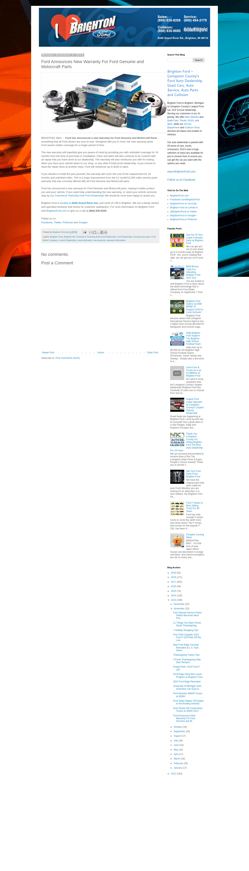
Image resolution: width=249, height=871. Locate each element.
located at (79, 202)
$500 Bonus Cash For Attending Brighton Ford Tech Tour (193, 272)
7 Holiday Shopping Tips (185, 630)
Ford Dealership (124, 237)
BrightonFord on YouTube (183, 203)
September (180, 731)
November (179, 608)
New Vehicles (192, 117)
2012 (174, 773)
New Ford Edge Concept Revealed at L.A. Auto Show (186, 647)
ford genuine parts (141, 237)
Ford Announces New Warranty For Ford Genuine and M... (184, 718)
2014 (174, 595)
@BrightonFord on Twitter (183, 211)
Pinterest (68, 222)
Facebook (47, 222)
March (177, 758)
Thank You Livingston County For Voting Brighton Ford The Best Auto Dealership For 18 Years (186, 442)
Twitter (57, 222)
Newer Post (48, 352)
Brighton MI (69, 237)
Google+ (83, 222)
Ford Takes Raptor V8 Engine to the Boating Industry (188, 702)
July (176, 740)
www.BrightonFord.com (181, 171)
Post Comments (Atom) (67, 358)
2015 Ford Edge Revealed (186, 681)
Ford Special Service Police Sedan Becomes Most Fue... (187, 615)
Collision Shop (192, 127)
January (178, 767)
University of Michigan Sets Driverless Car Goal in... (187, 687)
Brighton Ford (56, 237)
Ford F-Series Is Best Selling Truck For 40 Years (194, 507)
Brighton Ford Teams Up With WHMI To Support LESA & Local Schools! (194, 307)
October (178, 727)
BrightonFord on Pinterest (183, 219)
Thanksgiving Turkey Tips (186, 655)
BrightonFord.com (56, 210)
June (176, 745)
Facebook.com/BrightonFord (185, 199)
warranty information (116, 240)
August (178, 736)
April (176, 754)
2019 (174, 572)
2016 (174, 586)
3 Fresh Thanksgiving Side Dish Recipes (187, 661)
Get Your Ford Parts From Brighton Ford (193, 474)
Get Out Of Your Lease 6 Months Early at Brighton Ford (194, 239)
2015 (174, 591)
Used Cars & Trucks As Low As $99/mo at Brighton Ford (193, 371)
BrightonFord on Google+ (183, 215)
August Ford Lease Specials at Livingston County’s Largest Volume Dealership (195, 406)
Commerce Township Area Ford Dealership (79, 195)
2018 (174, 577)
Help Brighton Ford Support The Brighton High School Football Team (193, 339)
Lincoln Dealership (67, 240)
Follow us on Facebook (181, 179)
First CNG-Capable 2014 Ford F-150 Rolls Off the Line (187, 637)
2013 (174, 600)
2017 (174, 582)
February (179, 763)
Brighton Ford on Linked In (184, 207)
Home (101, 352)
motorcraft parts (84, 240)
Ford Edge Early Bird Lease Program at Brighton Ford (187, 675)
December (179, 604)
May (176, 749)
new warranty (99, 240)
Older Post (152, 352)
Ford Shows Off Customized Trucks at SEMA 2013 (187, 709)
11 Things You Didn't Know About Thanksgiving (187, 624)
